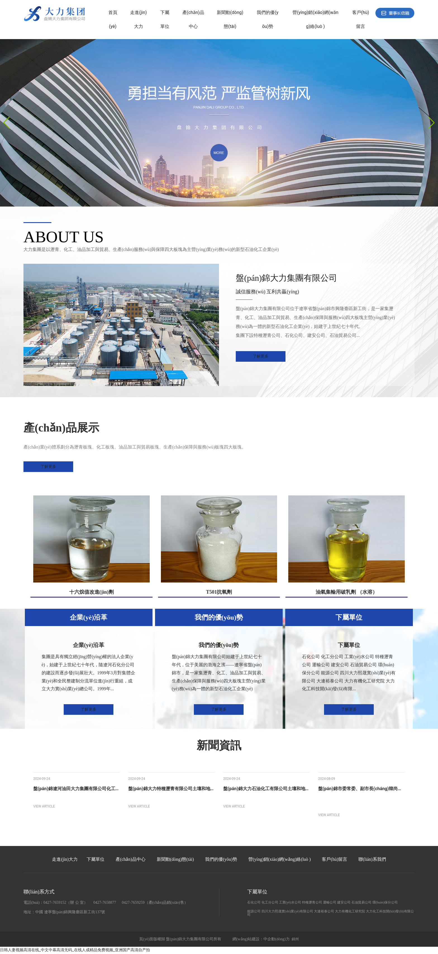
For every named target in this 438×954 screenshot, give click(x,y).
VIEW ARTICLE (44, 807)
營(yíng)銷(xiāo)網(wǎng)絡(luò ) (279, 859)
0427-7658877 (104, 903)
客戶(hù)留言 (334, 859)
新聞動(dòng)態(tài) (175, 859)
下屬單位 (95, 859)
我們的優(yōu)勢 (221, 859)
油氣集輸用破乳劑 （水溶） (346, 592)
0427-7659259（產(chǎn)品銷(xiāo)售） (155, 903)
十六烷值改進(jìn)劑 (91, 592)
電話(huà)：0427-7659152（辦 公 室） (55, 903)
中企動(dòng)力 (276, 940)
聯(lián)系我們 (372, 859)
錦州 (295, 940)
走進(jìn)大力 (65, 859)
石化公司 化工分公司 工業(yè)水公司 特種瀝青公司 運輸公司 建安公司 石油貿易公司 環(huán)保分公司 (322, 903)
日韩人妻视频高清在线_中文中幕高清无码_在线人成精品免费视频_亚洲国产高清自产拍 (75, 950)
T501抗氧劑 (219, 592)
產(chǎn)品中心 (131, 859)
